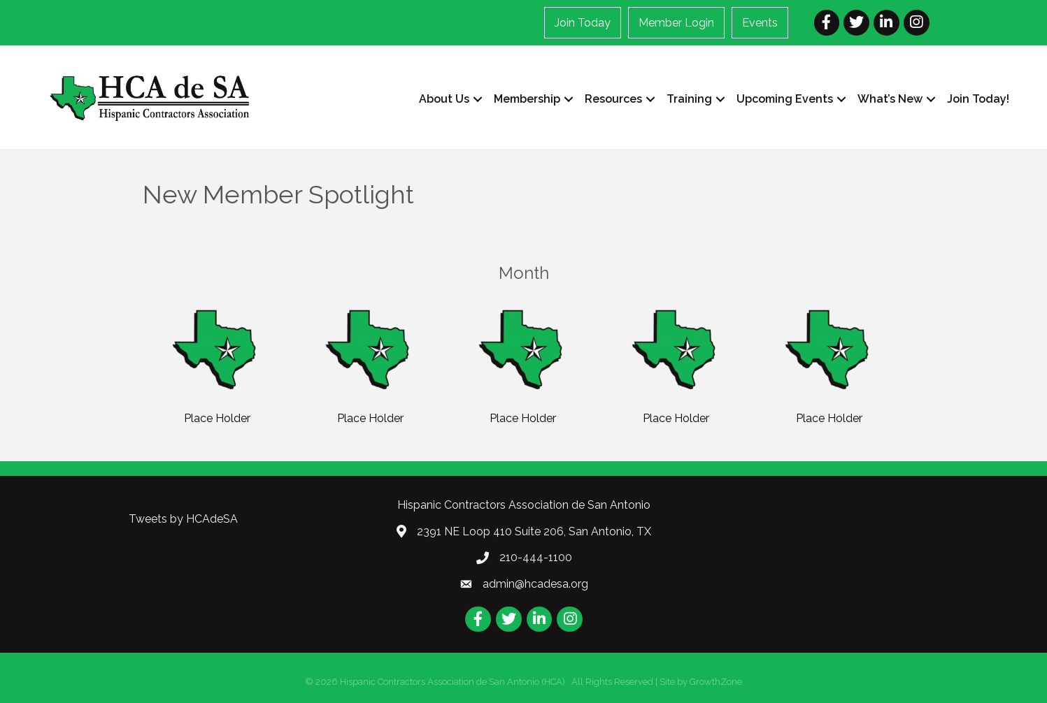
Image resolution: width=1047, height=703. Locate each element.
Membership (527, 99)
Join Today (583, 22)
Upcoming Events (784, 99)
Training (689, 99)
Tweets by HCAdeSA (183, 519)
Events (760, 22)
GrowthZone (716, 681)
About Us (444, 99)
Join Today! (978, 99)
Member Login (676, 22)
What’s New (890, 99)
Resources (613, 99)
